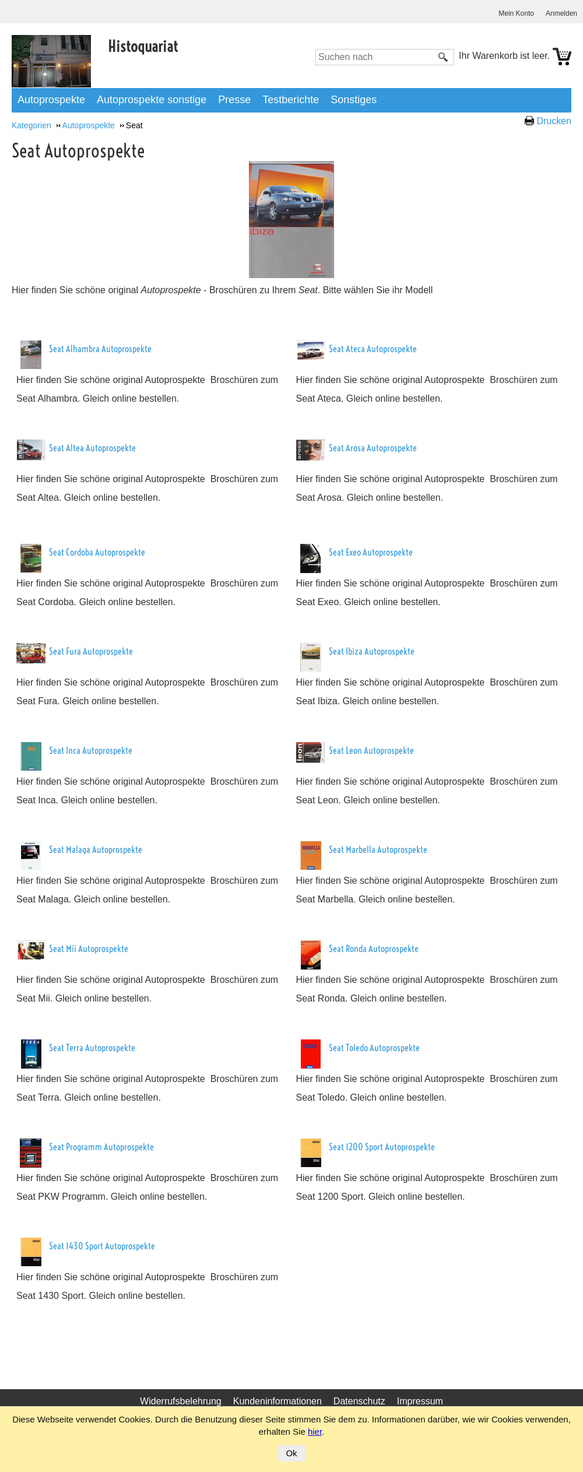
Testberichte (290, 100)
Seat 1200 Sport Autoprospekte (382, 1147)
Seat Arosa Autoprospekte (373, 448)
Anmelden (561, 13)
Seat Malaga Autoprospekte (95, 849)
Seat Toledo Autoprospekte (374, 1047)
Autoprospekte (51, 100)
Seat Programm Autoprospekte (101, 1147)
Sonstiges (354, 100)
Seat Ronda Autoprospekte (374, 948)
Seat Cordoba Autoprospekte (97, 552)
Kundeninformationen (277, 1401)
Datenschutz (359, 1401)
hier (315, 1431)
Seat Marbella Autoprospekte (378, 849)
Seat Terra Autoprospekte (92, 1047)
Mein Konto (516, 13)
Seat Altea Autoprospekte (92, 448)
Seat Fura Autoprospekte (91, 651)
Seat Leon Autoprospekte (371, 750)
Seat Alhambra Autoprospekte (100, 348)
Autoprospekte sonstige (151, 100)
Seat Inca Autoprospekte (90, 750)
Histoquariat (143, 46)
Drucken (553, 121)
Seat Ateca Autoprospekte (373, 348)
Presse (234, 100)
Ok (291, 1453)
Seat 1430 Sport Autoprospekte (102, 1246)
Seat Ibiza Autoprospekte (372, 651)
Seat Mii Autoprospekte (88, 948)
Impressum (420, 1401)
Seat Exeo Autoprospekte (371, 552)
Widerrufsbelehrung (181, 1401)
